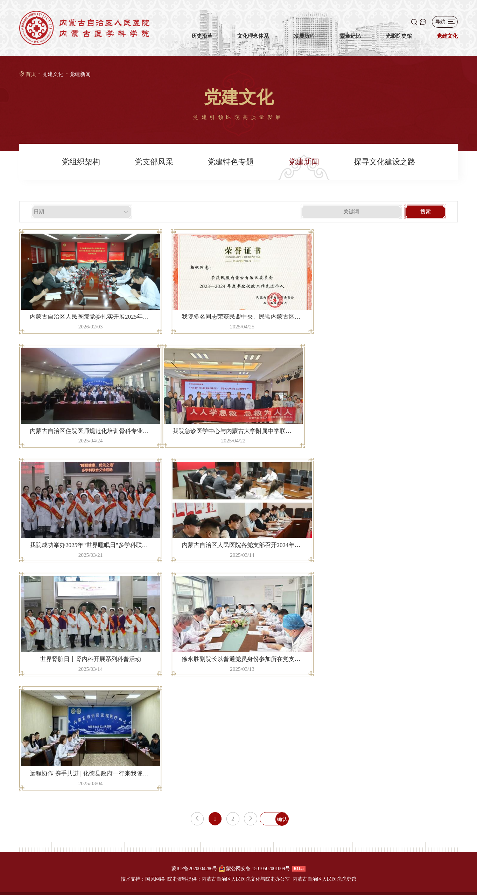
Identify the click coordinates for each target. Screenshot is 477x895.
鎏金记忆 (350, 40)
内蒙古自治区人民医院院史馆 (324, 879)
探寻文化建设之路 (384, 161)
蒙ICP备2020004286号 (194, 868)
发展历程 (304, 40)
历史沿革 (201, 40)
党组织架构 (81, 161)
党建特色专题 (231, 161)
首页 (31, 74)
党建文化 (447, 40)
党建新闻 (80, 74)
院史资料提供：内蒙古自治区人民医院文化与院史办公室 (228, 879)
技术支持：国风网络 (143, 879)
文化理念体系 (253, 40)
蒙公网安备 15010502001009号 (258, 868)
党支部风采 (154, 161)
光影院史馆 (399, 40)
